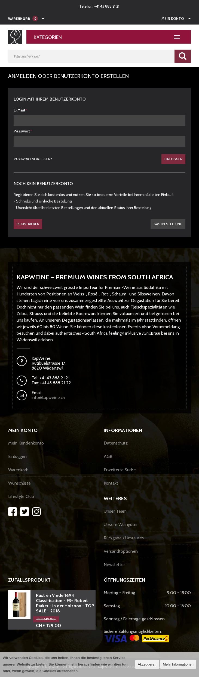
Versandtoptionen (121, 551)
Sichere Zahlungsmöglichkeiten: (136, 635)
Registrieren (28, 224)
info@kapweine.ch (48, 397)
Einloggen (173, 159)
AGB (108, 456)
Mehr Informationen (178, 664)
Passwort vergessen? (33, 159)
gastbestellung (168, 224)
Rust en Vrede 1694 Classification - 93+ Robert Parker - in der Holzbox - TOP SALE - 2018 (65, 603)
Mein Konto (172, 18)
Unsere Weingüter (121, 524)
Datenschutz (116, 443)
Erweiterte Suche (120, 469)
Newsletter (114, 564)
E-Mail (19, 110)
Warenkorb (18, 469)
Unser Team (115, 511)
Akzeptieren (147, 664)
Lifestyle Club (21, 496)
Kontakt (111, 483)
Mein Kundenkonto (26, 443)
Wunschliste (19, 483)
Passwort (22, 131)
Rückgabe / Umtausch (124, 537)
